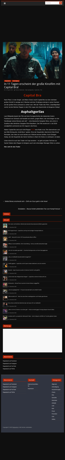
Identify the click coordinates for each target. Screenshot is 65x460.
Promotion (54, 414)
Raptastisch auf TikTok (9, 368)
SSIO (33, 129)
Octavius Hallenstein (19, 90)
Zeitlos (53, 419)
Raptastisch (7, 81)
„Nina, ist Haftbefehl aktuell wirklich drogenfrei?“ (19, 257)
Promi (53, 411)
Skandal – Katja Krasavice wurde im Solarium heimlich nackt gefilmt (24, 270)
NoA (53, 408)
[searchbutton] (60, 3)
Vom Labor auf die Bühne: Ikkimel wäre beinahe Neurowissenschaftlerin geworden (27, 224)
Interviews (54, 400)
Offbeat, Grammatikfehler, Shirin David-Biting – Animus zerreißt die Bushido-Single (27, 243)
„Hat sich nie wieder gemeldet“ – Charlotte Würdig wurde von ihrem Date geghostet (28, 250)
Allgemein (54, 384)
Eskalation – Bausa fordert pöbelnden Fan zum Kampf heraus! (40, 209)
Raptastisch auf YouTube (9, 366)
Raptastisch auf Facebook (10, 361)
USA (53, 416)
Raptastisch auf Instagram (10, 363)
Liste (53, 405)
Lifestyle (54, 403)
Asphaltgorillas (30, 90)
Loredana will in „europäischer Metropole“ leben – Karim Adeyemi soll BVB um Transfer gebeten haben (32, 316)
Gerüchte (54, 397)
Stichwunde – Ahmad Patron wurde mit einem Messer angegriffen (23, 283)
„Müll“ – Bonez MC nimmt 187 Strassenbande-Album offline (22, 237)
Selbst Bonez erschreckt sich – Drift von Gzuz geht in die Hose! (25, 201)
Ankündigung (16, 81)
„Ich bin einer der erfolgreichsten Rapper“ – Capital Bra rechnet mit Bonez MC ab (27, 276)
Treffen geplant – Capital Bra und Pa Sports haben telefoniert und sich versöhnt (27, 263)
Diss (53, 395)
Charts (53, 392)
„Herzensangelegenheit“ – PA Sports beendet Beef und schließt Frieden (25, 290)
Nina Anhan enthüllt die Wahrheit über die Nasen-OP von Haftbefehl (24, 303)
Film (41, 90)
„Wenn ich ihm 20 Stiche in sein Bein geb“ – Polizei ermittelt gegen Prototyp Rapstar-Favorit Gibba (31, 309)
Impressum (31, 388)
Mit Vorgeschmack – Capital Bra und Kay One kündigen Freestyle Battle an (25, 230)
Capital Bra (36, 90)
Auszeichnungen (56, 389)
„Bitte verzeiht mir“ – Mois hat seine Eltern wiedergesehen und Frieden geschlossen (27, 296)
